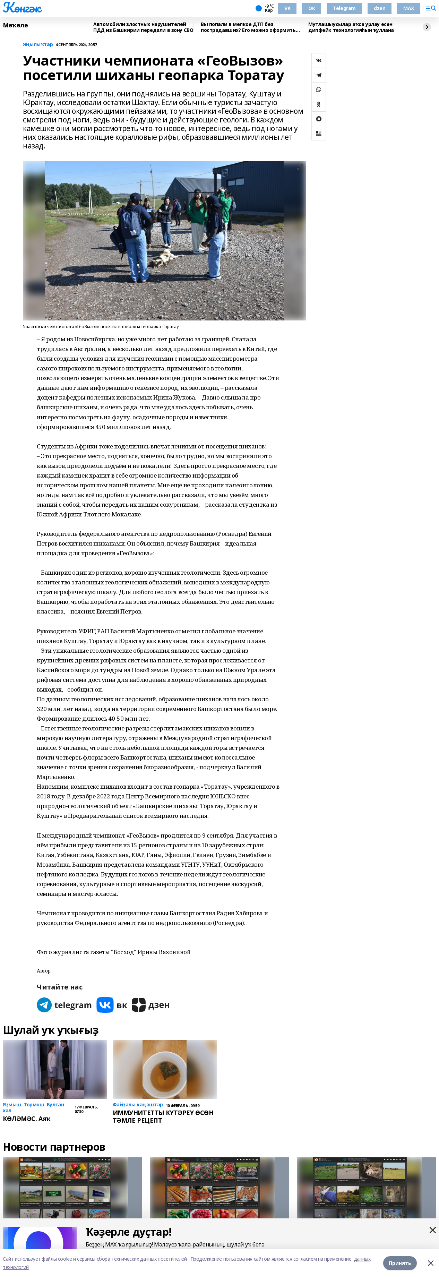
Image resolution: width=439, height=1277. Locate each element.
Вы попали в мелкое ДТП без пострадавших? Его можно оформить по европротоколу (248, 27)
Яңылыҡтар (38, 45)
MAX (408, 8)
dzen (379, 8)
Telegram (344, 8)
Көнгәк (21, 7)
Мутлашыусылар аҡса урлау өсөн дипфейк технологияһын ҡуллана (351, 27)
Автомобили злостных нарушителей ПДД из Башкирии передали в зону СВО (143, 27)
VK (287, 8)
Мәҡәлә (15, 25)
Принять (400, 1263)
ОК (311, 8)
